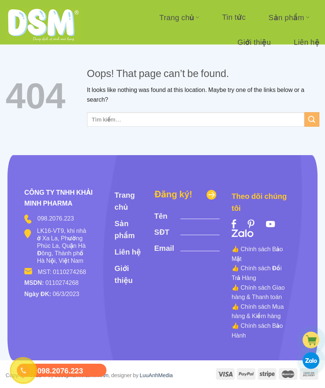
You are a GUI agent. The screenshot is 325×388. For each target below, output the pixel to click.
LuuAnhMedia (156, 375)
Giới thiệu (254, 42)
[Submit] (311, 119)
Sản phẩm (289, 17)
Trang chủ (179, 17)
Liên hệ (306, 42)
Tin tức (233, 17)
